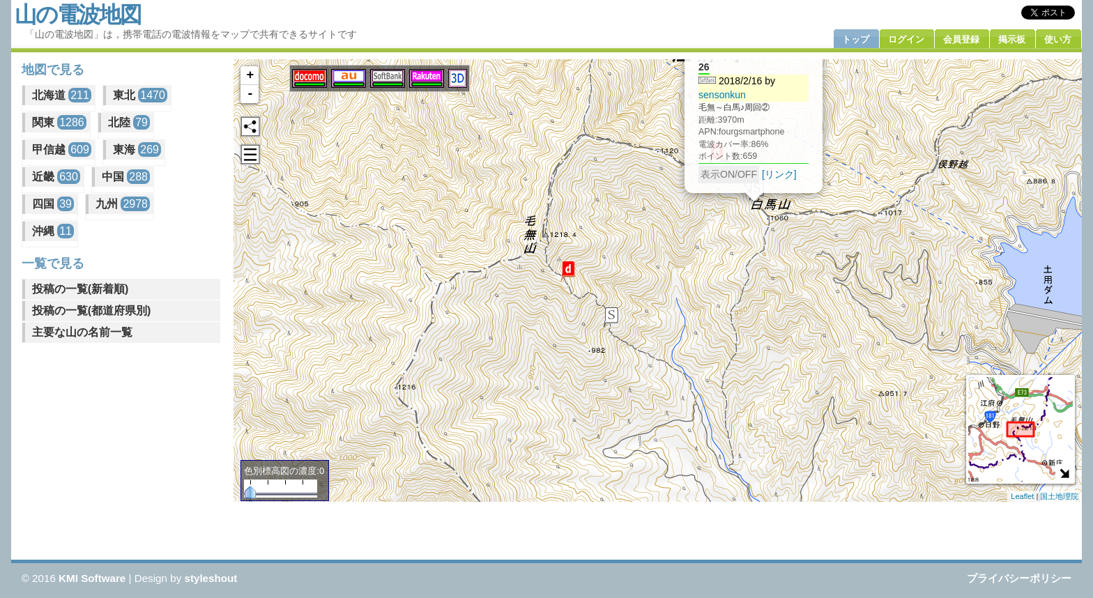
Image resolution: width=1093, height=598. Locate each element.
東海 (137, 149)
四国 (53, 204)
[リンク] (779, 173)
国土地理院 (1059, 496)
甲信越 (61, 149)
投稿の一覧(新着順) (80, 289)
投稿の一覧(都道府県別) (91, 310)
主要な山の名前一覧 (82, 332)
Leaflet (1022, 496)
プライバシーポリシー (1019, 578)
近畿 (56, 176)
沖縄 (53, 231)
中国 (126, 176)
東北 (140, 95)
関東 (59, 122)
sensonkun (722, 94)
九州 (122, 204)
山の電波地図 (78, 14)
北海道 (61, 95)
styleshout (210, 578)
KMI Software (92, 578)
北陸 (129, 122)
